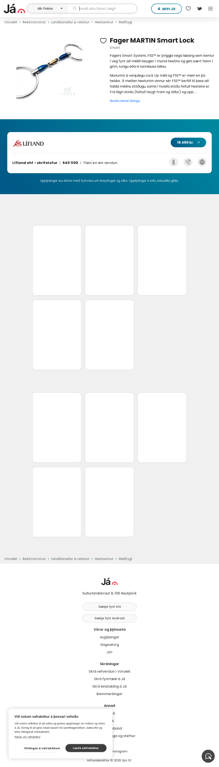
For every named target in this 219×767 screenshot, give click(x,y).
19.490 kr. (185, 142)
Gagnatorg (109, 644)
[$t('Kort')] (199, 8)
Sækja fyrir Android (109, 618)
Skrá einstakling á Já (109, 686)
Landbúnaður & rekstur (70, 22)
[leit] (102, 8)
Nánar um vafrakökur (27, 737)
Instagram (119, 751)
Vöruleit (10, 22)
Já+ (110, 652)
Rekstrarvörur (34, 22)
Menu (210, 8)
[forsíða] (15, 8)
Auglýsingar (109, 637)
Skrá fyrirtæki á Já (109, 678)
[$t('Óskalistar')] (188, 8)
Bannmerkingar (109, 693)
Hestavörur (104, 22)
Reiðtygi (125, 22)
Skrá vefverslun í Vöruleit (109, 671)
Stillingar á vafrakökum (42, 748)
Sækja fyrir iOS (109, 607)
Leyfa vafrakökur (86, 748)
